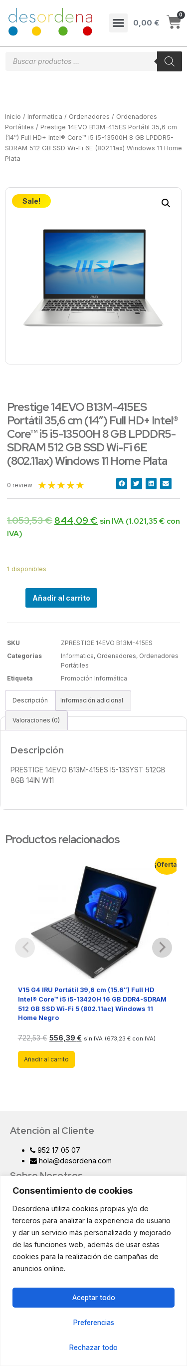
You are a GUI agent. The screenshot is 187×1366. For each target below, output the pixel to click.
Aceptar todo (93, 1297)
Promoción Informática (94, 678)
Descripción (30, 700)
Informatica (44, 116)
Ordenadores (89, 116)
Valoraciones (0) (36, 720)
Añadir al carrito (61, 598)
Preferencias (93, 1322)
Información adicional (91, 700)
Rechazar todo (93, 1347)
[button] (118, 22)
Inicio (13, 116)
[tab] (30, 700)
